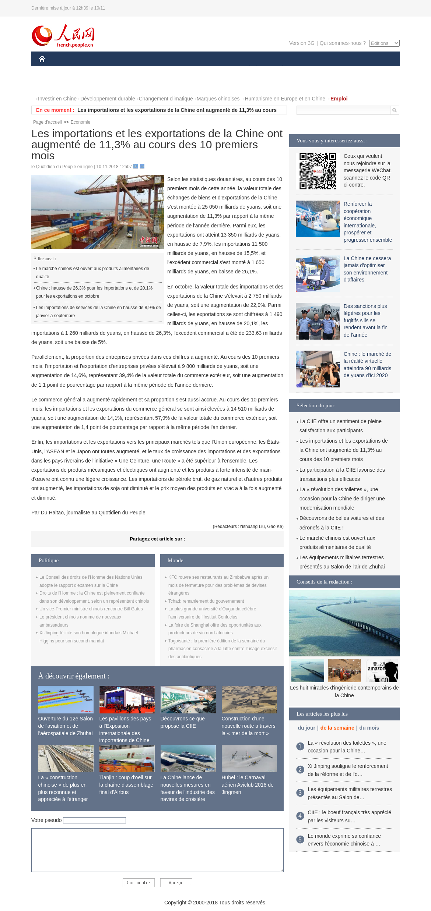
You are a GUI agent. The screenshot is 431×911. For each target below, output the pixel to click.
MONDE (117, 69)
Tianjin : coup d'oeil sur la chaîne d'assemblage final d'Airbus (126, 784)
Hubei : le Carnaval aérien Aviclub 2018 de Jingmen (248, 784)
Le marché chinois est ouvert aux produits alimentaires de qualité (92, 272)
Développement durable (107, 99)
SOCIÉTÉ (246, 69)
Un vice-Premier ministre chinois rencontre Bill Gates (91, 609)
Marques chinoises (218, 99)
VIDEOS (53, 84)
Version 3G (302, 43)
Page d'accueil (47, 122)
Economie (80, 122)
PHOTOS (373, 69)
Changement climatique (166, 99)
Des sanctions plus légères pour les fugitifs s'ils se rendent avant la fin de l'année (366, 320)
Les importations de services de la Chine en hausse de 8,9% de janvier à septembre (98, 311)
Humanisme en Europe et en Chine (285, 99)
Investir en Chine (57, 99)
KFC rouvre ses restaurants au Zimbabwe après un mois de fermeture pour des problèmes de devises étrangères (218, 585)
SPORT (308, 69)
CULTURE (213, 69)
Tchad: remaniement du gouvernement (206, 601)
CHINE (51, 69)
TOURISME (340, 69)
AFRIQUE (148, 69)
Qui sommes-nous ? (343, 43)
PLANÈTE (279, 69)
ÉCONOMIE (83, 69)
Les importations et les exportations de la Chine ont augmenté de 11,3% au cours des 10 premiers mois (343, 450)
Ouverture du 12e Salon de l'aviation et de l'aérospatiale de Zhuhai (65, 726)
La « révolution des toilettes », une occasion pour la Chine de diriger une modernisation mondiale (342, 498)
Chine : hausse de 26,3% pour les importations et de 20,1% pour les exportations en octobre (94, 292)
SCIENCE (180, 69)
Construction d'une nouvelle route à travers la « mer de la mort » (249, 726)
